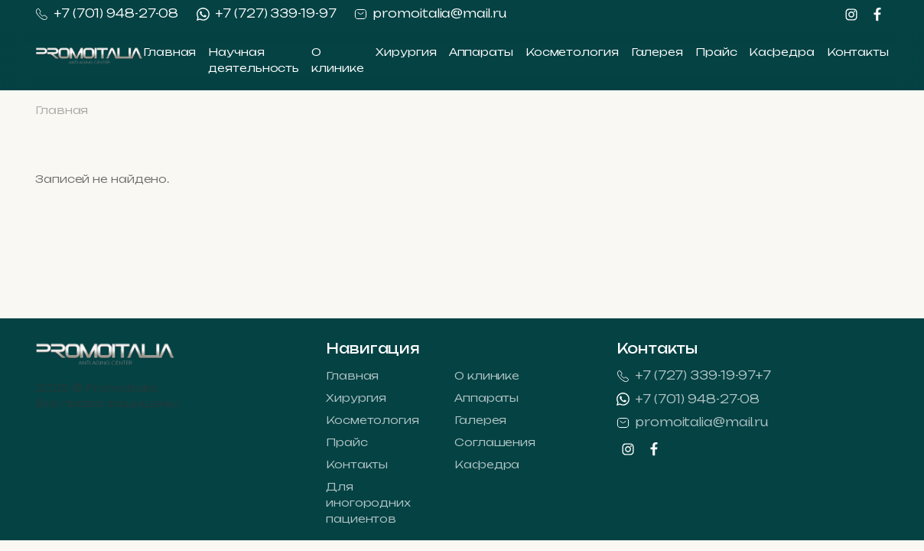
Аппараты (481, 51)
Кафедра (781, 51)
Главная (169, 51)
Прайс (716, 51)
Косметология (572, 51)
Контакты (858, 51)
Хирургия (406, 51)
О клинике (486, 375)
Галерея (657, 51)
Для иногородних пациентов (368, 502)
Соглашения (494, 441)
